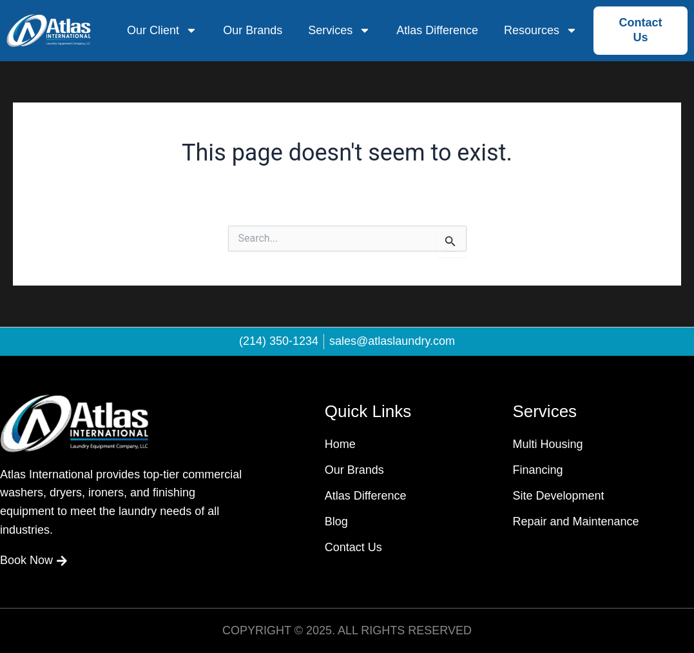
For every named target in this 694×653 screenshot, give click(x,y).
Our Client (162, 31)
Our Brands (252, 30)
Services (339, 31)
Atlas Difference (437, 30)
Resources (540, 31)
